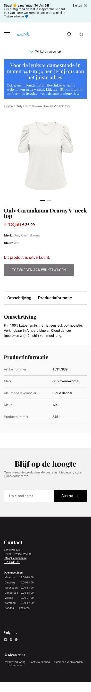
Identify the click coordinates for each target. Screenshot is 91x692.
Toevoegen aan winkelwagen (39, 270)
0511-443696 (12, 562)
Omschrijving (19, 297)
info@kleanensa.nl (15, 558)
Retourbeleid (15, 665)
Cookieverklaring (39, 662)
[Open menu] (7, 34)
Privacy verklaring (14, 662)
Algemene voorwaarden (68, 662)
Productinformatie (55, 297)
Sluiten (80, 5)
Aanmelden (70, 496)
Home (8, 106)
